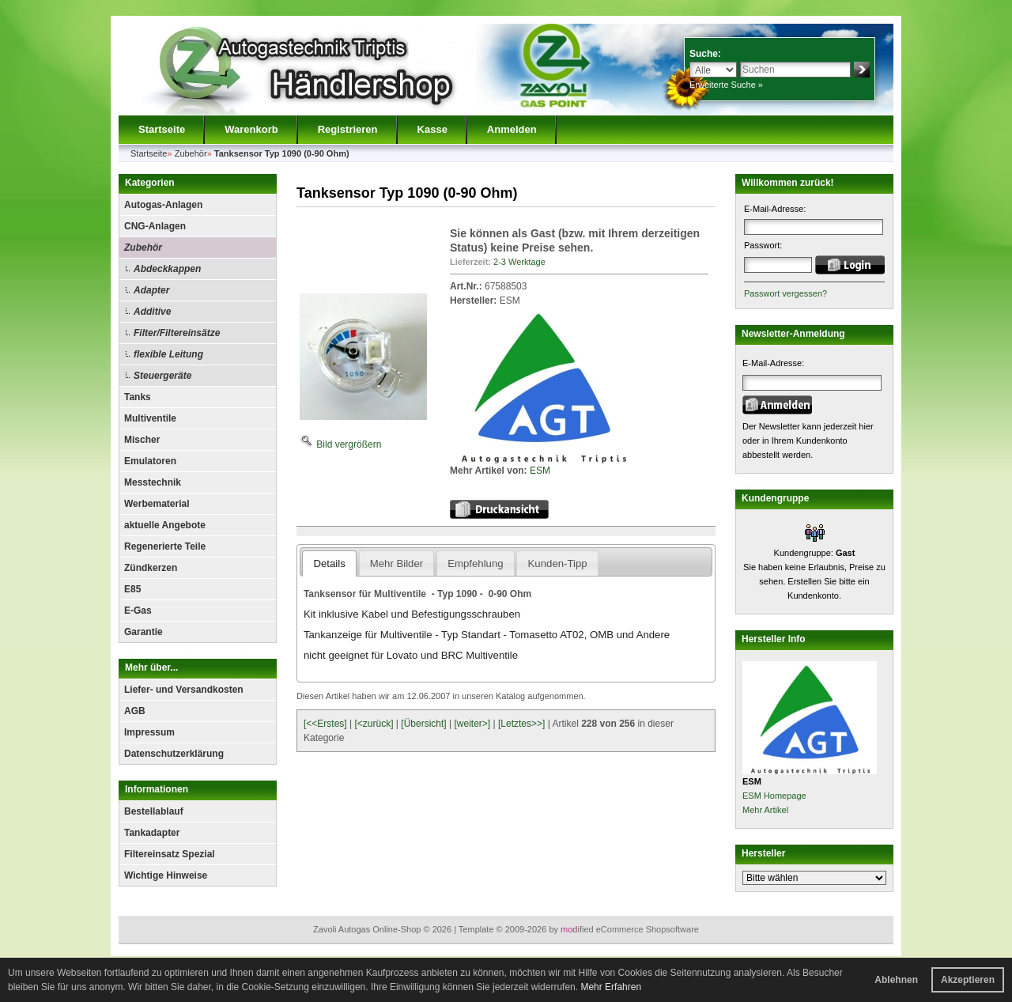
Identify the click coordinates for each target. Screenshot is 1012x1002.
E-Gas (138, 610)
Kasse (432, 129)
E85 (132, 589)
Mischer (142, 439)
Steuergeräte (162, 375)
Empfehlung (475, 563)
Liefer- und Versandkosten (184, 689)
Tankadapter (151, 832)
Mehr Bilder (396, 563)
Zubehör (143, 247)
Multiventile (150, 418)
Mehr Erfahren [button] (610, 987)
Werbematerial (156, 503)
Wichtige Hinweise (165, 875)
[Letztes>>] (521, 723)
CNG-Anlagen (155, 226)
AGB (134, 711)
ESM (540, 470)
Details (329, 563)
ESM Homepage (774, 795)
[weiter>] (472, 723)
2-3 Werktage (519, 262)
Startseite (161, 129)
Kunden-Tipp (557, 563)
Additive (152, 311)
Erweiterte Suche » (726, 84)
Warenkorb (251, 129)
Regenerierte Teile (165, 546)
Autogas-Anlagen (163, 204)
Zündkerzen (150, 567)
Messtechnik (152, 482)
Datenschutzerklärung (174, 753)
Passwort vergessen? (785, 293)
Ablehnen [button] (896, 979)
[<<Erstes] (325, 723)
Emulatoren (150, 461)
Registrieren (348, 129)
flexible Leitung (168, 354)
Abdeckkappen (167, 268)
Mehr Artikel (765, 810)
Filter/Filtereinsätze (177, 332)
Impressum (149, 732)
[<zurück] (374, 723)
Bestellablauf (153, 811)
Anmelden (512, 129)
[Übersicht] (423, 723)
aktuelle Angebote (165, 525)
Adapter (151, 290)
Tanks (137, 397)
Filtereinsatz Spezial (169, 854)
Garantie (143, 631)
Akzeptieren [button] (968, 979)
